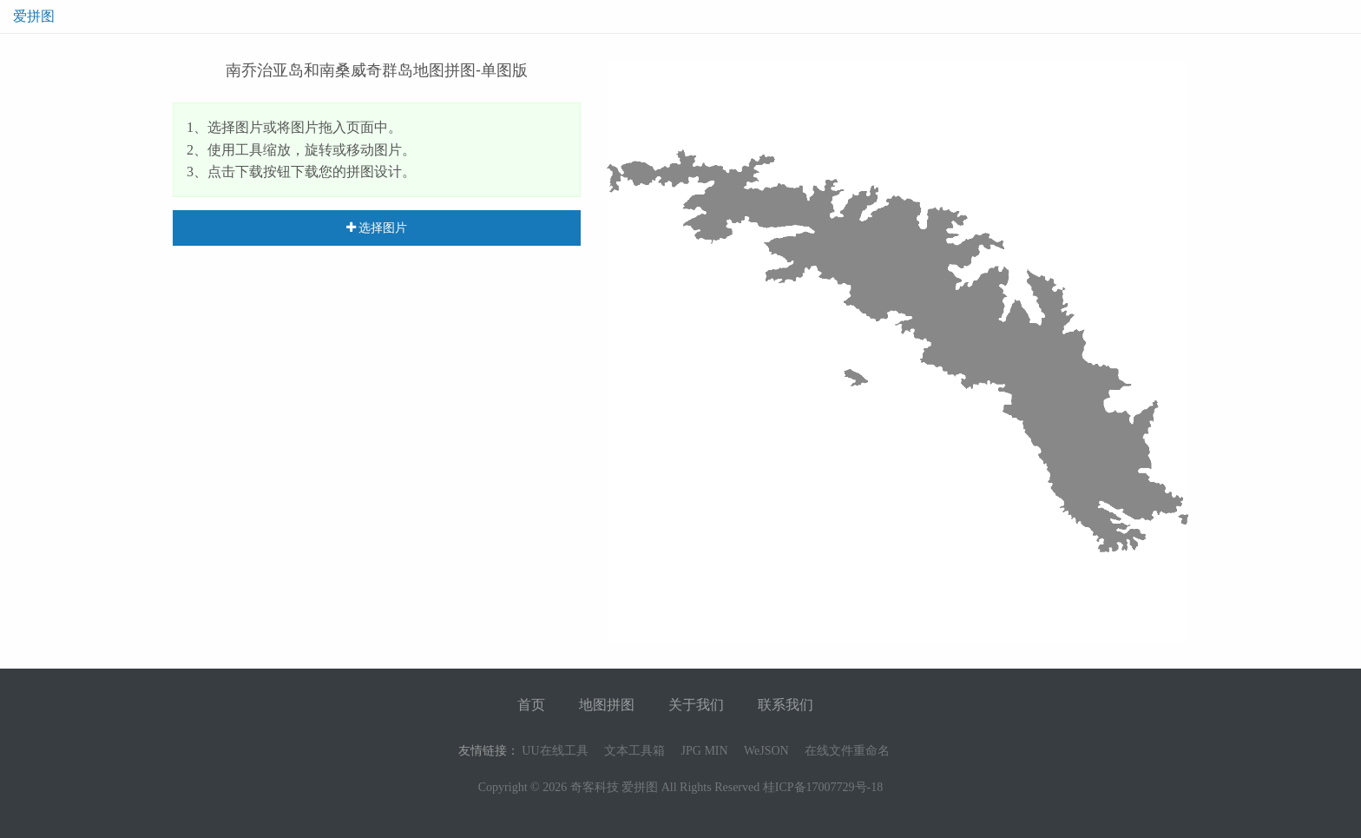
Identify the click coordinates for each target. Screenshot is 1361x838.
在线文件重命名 (847, 750)
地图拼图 (606, 704)
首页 (531, 704)
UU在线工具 (555, 750)
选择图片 (377, 227)
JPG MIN (704, 750)
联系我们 (785, 704)
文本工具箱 (634, 750)
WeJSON (766, 750)
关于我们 (696, 704)
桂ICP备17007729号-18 (823, 787)
